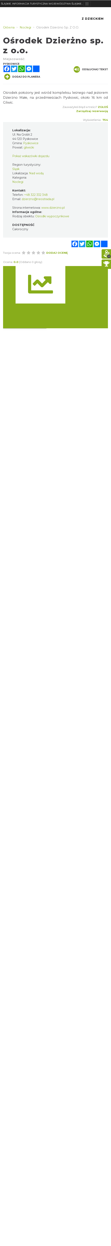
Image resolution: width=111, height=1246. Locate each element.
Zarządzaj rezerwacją (92, 111)
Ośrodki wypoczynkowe (52, 216)
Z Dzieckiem (93, 18)
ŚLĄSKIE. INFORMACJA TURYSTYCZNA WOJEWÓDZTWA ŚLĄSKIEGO (42, 3)
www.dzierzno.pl (53, 208)
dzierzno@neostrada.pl (38, 199)
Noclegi (17, 182)
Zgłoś (103, 107)
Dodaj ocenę (57, 252)
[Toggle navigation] (87, 3)
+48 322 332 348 (36, 195)
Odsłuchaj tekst (91, 69)
